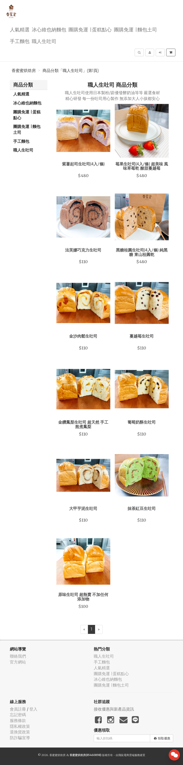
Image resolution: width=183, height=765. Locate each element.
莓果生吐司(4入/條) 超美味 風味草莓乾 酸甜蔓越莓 (141, 166)
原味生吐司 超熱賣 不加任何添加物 (83, 596)
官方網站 (18, 662)
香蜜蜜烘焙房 (24, 70)
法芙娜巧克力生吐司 (83, 249)
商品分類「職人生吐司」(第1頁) (71, 70)
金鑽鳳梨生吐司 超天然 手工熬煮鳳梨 (83, 424)
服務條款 (18, 720)
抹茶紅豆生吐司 (142, 508)
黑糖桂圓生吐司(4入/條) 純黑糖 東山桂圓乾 (142, 252)
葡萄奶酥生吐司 (142, 422)
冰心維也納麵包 (49, 29)
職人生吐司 (44, 40)
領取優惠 (162, 738)
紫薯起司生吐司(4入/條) (83, 163)
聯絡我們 (18, 656)
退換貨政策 (20, 732)
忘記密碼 (18, 714)
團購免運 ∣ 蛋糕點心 (90, 29)
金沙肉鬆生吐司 (83, 336)
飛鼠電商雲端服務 (129, 755)
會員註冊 (18, 709)
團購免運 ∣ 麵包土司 (135, 29)
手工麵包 (20, 40)
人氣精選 (20, 29)
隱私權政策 (20, 726)
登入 (33, 709)
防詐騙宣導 (20, 737)
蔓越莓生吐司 (142, 336)
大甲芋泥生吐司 (83, 508)
